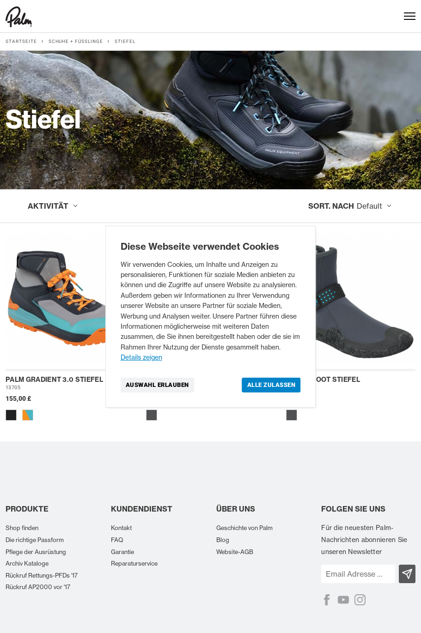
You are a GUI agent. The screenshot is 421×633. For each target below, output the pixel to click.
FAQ (117, 539)
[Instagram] (360, 599)
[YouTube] (343, 599)
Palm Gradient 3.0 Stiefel (54, 379)
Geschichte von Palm (244, 527)
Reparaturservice (134, 563)
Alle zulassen (271, 384)
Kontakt (121, 527)
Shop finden (22, 527)
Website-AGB (234, 551)
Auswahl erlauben (157, 384)
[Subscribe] (407, 574)
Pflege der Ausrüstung (36, 551)
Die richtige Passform (35, 539)
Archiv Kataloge (27, 563)
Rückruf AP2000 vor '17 (38, 587)
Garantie (122, 551)
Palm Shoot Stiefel (323, 379)
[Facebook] (326, 599)
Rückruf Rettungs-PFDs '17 (42, 575)
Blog (222, 539)
